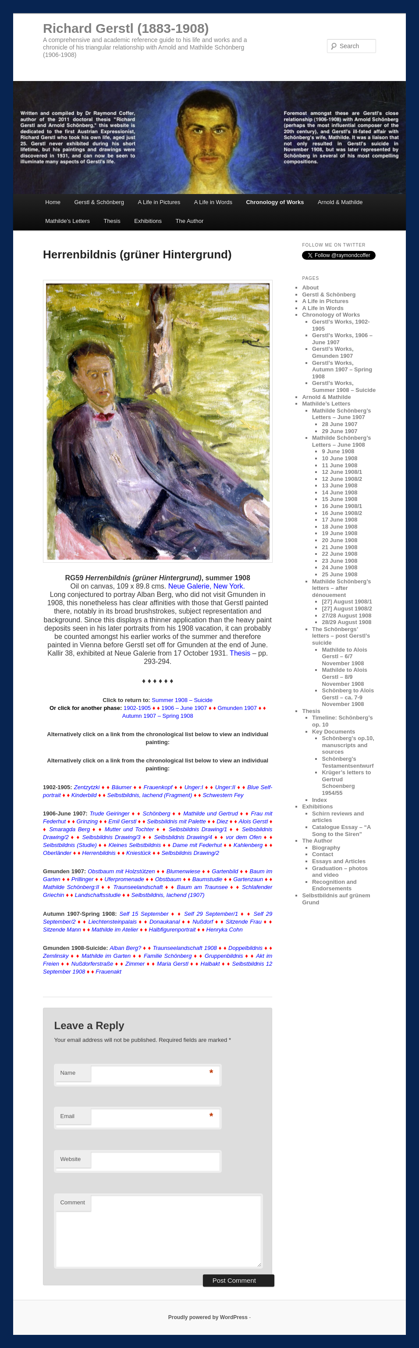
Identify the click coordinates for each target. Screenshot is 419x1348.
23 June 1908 (339, 561)
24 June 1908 (339, 567)
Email (67, 1116)
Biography (326, 847)
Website (70, 1159)
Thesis (111, 221)
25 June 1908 (339, 574)
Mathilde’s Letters (67, 221)
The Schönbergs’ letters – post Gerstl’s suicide (341, 636)
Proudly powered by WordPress (208, 1317)
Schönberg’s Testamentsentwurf (347, 762)
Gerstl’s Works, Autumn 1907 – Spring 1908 (342, 370)
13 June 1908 (339, 485)
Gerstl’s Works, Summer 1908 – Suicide (344, 386)
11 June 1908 (339, 465)
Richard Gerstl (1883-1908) (126, 28)
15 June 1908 (339, 499)
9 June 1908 (338, 451)
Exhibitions (148, 221)
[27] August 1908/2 (347, 608)
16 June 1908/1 (342, 506)
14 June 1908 (339, 492)
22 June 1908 (339, 553)
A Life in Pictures (159, 202)
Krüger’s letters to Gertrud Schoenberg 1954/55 (346, 782)
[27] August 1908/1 (347, 601)
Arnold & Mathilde (340, 202)
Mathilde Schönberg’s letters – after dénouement (341, 588)
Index (319, 800)
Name (67, 1072)
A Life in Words (213, 202)
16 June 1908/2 (342, 513)
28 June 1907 (339, 424)
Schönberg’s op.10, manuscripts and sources (348, 745)
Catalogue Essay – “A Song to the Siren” (341, 830)
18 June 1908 (339, 526)
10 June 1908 (339, 458)
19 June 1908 (339, 533)
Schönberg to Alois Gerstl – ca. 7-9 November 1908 (348, 697)
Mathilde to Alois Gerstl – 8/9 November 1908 (344, 677)
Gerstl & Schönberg (99, 202)
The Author (190, 221)
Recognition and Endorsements (334, 885)
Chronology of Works (275, 202)
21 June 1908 (339, 547)
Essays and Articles (339, 861)
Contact (322, 854)
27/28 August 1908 (346, 615)
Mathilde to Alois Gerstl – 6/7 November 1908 (344, 656)
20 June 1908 (339, 540)
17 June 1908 (339, 519)
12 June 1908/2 (342, 479)
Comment (72, 1202)
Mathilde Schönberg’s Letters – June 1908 (341, 441)
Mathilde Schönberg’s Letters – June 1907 (341, 414)
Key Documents (333, 731)
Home (52, 202)
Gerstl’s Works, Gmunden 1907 (333, 352)
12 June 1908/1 (342, 472)
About (310, 287)
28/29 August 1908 (346, 622)
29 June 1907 (339, 431)
